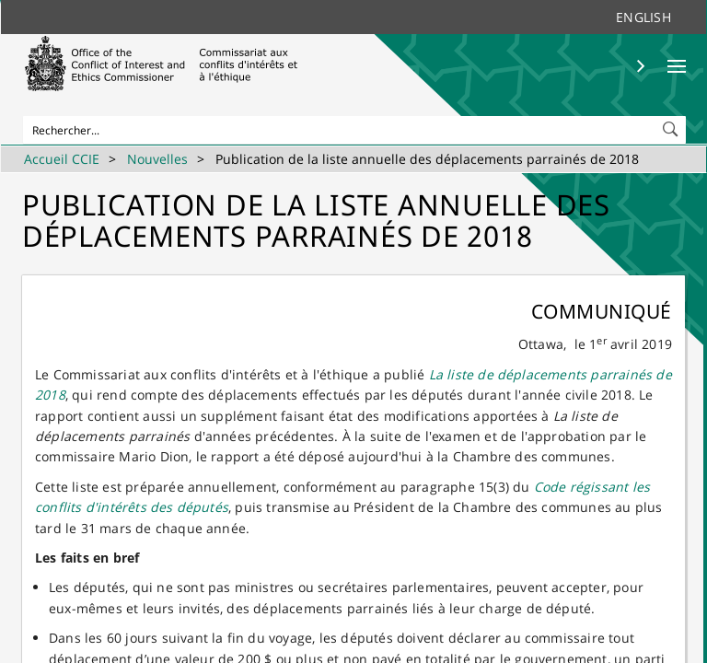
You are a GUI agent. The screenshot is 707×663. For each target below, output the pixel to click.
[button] (672, 125)
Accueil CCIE (61, 159)
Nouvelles (157, 159)
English (643, 17)
